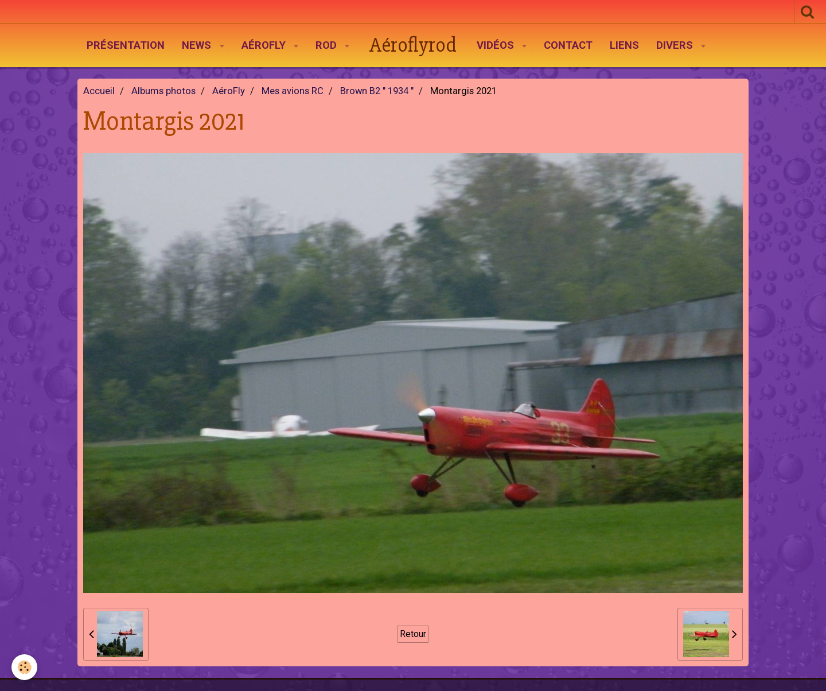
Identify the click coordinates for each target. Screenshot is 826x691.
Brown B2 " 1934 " (377, 91)
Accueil (99, 91)
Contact (568, 45)
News (198, 45)
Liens (624, 45)
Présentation (126, 45)
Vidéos (497, 45)
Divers (676, 45)
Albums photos (163, 91)
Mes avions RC (293, 91)
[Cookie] (24, 667)
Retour (413, 633)
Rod (327, 45)
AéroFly (265, 45)
